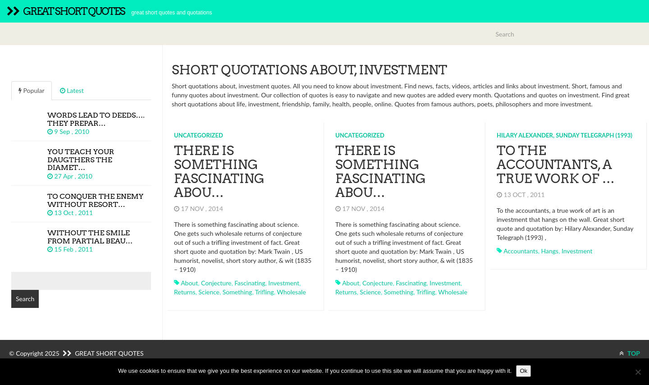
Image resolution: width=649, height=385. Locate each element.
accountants (520, 251)
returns (184, 292)
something (237, 292)
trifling (264, 292)
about (189, 283)
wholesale (291, 292)
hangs (550, 251)
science (208, 292)
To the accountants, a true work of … (556, 164)
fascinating (249, 283)
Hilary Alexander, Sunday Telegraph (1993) (564, 135)
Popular (31, 90)
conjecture (216, 283)
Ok (523, 370)
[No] (637, 371)
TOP (629, 353)
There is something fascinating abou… (219, 171)
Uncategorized (198, 135)
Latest (72, 90)
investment (283, 283)
